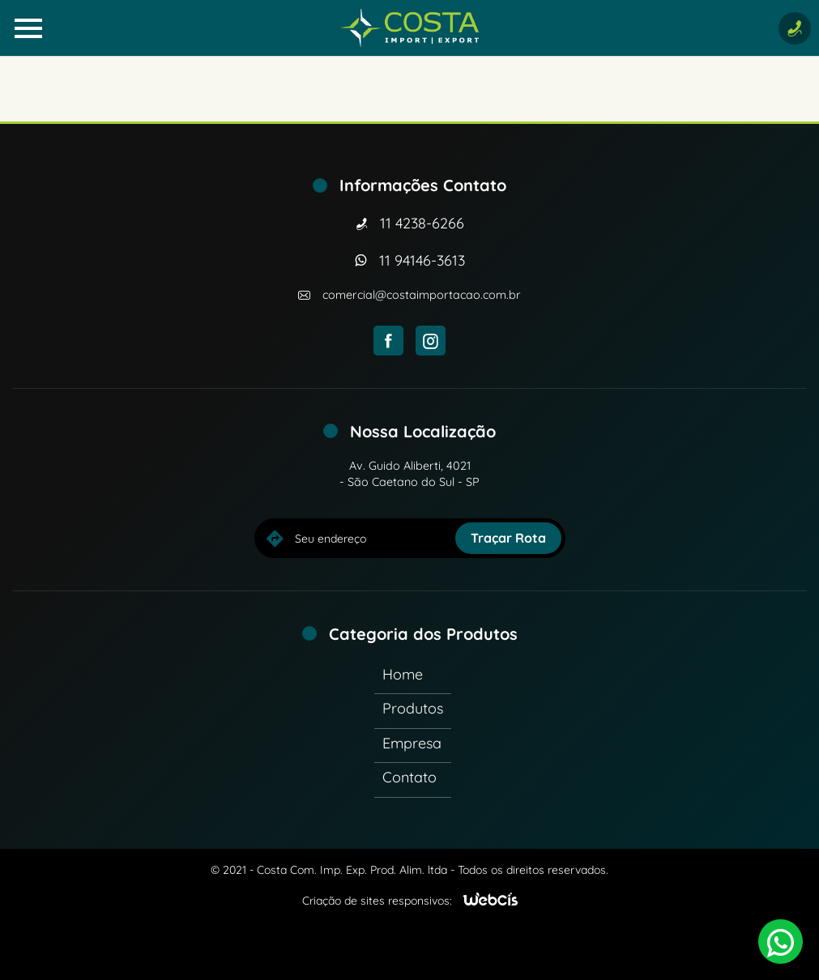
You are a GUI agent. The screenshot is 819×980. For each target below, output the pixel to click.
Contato (409, 777)
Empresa (411, 743)
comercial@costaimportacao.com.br (421, 295)
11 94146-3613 (422, 260)
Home (402, 674)
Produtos (412, 708)
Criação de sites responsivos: (377, 900)
